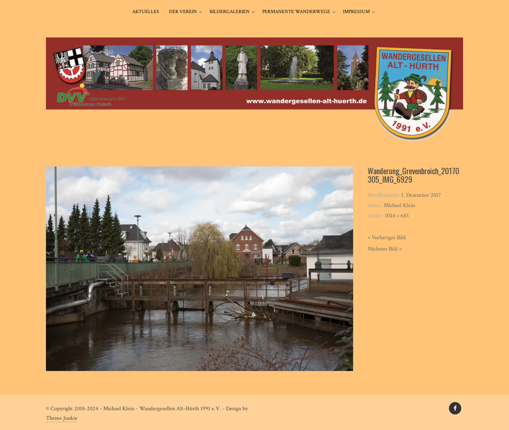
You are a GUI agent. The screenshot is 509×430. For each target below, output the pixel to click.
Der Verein (183, 11)
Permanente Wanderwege (296, 11)
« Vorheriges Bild (387, 237)
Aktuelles (145, 11)
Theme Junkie (61, 418)
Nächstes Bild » (385, 249)
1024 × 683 (397, 215)
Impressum (356, 11)
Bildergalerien (230, 11)
